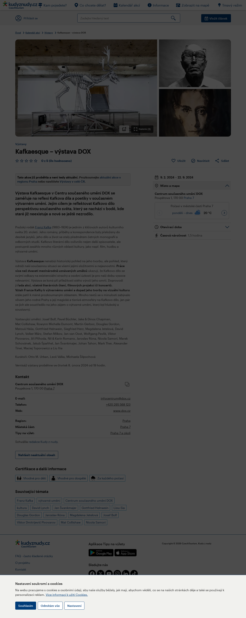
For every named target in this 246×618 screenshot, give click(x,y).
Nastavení (74, 605)
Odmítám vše (50, 605)
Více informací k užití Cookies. (67, 594)
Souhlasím (25, 605)
